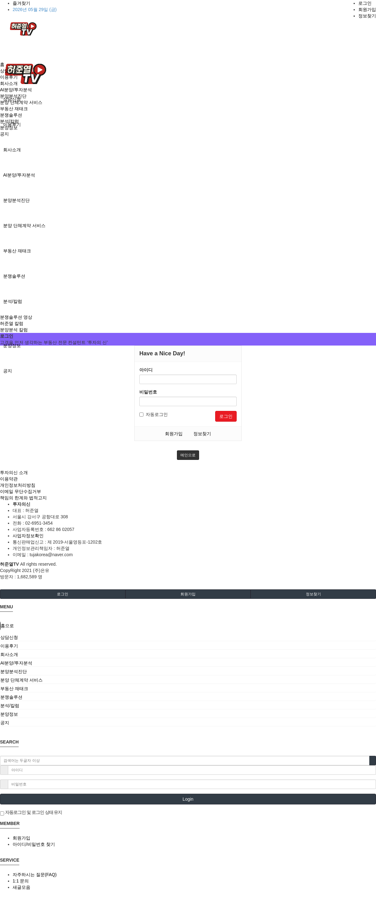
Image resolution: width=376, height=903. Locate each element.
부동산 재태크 (17, 250)
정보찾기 (367, 15)
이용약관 (9, 478)
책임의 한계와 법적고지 (23, 497)
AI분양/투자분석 (19, 175)
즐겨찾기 (21, 3)
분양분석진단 (16, 200)
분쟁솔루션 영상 (16, 317)
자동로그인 (153, 414)
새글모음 (21, 887)
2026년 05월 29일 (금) (35, 9)
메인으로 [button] (188, 455)
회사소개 (12, 149)
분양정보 (12, 345)
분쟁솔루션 (14, 276)
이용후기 (9, 77)
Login (188, 799)
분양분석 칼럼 (14, 329)
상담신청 (9, 70)
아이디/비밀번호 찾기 (34, 844)
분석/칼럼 (12, 301)
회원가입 (367, 9)
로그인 (365, 3)
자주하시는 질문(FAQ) (35, 874)
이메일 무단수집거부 (20, 491)
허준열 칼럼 (11, 323)
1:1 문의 (21, 880)
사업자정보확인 (28, 535)
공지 (7, 370)
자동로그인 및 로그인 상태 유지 (31, 813)
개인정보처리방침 (17, 485)
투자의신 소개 (14, 472)
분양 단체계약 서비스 (24, 225)
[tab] (188, 637)
